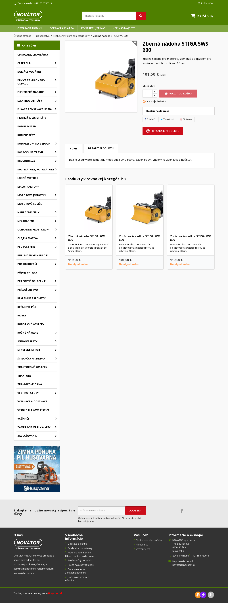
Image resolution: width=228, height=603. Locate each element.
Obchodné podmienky (79, 548)
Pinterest (186, 119)
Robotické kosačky (30, 324)
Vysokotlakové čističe (33, 410)
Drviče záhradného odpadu (31, 82)
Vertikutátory (28, 393)
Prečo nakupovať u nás (80, 564)
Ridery (21, 315)
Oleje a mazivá (27, 238)
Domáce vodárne (29, 71)
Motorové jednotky (31, 195)
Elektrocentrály (29, 100)
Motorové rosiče (29, 204)
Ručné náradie (27, 332)
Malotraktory (28, 186)
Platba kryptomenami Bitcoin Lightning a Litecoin (79, 554)
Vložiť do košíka (178, 93)
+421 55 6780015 (43, 3)
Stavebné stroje (29, 350)
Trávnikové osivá (29, 384)
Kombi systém (26, 126)
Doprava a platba (61, 28)
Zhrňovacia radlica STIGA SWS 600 (139, 238)
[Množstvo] (148, 94)
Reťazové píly (26, 307)
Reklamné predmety (31, 298)
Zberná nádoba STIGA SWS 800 (86, 238)
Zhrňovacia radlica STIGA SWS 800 (191, 238)
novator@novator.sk (183, 564)
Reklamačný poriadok (79, 560)
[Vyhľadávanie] (114, 16)
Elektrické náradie (30, 92)
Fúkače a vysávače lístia (34, 109)
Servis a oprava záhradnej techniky (75, 571)
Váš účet (141, 535)
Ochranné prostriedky (33, 229)
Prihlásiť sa (142, 544)
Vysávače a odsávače (32, 401)
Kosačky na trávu (30, 152)
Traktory (24, 375)
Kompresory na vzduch (33, 143)
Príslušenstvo (27, 289)
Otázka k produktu (162, 131)
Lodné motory (27, 178)
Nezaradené (25, 221)
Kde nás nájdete (124, 28)
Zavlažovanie (27, 435)
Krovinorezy (26, 160)
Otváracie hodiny (29, 28)
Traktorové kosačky (32, 367)
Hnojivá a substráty (31, 118)
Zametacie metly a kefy (33, 427)
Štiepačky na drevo (31, 358)
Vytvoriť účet (143, 549)
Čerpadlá (24, 63)
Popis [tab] (73, 148)
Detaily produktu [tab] (101, 148)
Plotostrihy (26, 246)
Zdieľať (149, 119)
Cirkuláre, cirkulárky (32, 54)
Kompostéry (26, 135)
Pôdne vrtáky (27, 272)
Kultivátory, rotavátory (35, 169)
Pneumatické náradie (32, 255)
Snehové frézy (27, 341)
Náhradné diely (28, 212)
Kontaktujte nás (93, 28)
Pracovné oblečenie (31, 281)
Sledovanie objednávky (149, 540)
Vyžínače (23, 418)
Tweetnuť (167, 119)
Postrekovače (27, 264)
